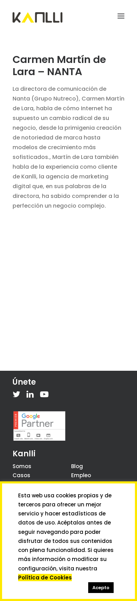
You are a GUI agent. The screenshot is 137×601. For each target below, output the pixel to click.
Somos (22, 466)
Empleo (81, 475)
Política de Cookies (45, 577)
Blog (77, 466)
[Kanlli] (37, 17)
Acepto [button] (100, 587)
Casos (21, 475)
